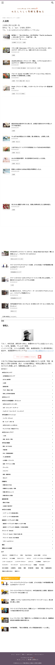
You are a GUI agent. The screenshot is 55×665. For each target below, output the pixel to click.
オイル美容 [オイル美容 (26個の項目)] (12, 571)
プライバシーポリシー (39, 654)
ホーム (12, 654)
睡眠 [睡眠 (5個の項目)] (25, 581)
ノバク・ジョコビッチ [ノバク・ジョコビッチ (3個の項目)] (7, 575)
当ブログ (18, 654)
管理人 (23, 654)
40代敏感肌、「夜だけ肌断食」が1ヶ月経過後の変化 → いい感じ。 (31, 641)
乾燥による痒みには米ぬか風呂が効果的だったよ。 (27, 174)
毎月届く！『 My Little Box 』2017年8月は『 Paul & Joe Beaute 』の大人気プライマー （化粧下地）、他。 (30, 36)
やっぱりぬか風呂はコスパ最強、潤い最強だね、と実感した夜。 (32, 138)
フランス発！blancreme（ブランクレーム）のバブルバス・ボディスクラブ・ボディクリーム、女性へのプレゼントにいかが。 (31, 49)
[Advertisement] (27, 111)
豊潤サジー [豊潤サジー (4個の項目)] (17, 584)
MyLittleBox (25, 39)
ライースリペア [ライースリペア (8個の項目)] (14, 578)
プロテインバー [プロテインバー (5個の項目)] (46, 575)
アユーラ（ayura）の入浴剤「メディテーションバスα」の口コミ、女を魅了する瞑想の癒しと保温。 (31, 76)
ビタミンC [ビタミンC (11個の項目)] (30, 575)
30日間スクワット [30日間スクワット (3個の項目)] (14, 568)
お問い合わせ (29, 654)
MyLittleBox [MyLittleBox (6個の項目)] (28, 568)
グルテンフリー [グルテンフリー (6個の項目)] (20, 571)
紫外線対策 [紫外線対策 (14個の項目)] (30, 581)
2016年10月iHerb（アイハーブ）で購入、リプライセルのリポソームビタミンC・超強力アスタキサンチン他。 (31, 63)
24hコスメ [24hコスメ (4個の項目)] (4, 568)
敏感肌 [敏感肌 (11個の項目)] (19, 581)
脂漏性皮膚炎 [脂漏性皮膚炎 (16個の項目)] (49, 581)
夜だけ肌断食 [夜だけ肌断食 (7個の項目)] (5, 581)
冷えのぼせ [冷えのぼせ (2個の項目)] (41, 578)
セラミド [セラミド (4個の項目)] (29, 571)
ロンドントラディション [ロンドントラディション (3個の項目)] (25, 578)
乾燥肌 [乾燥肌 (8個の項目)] (35, 578)
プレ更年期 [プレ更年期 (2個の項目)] (38, 575)
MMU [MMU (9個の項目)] (21, 568)
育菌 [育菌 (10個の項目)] (42, 581)
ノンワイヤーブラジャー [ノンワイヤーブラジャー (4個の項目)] (20, 575)
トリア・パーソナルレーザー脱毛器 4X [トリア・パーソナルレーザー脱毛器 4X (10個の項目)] (42, 571)
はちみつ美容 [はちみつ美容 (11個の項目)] (37, 568)
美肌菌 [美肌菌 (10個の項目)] (37, 581)
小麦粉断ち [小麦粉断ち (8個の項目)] (13, 581)
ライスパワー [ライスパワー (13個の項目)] (5, 578)
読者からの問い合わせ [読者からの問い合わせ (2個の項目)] (7, 584)
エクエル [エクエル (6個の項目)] (45, 568)
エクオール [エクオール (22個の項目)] (4, 571)
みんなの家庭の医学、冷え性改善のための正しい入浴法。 (29, 163)
